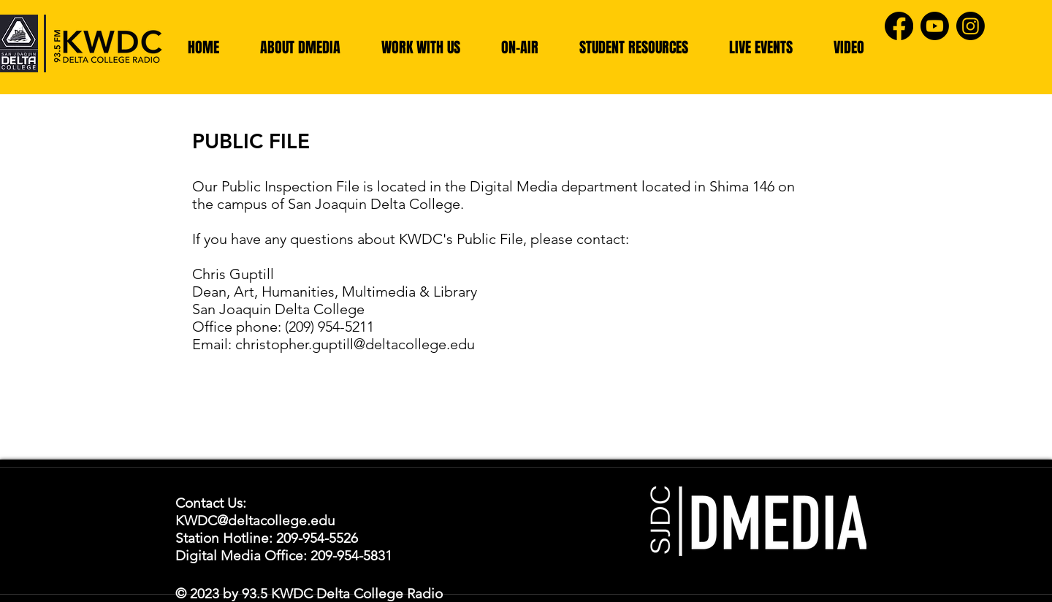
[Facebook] (899, 26)
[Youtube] (934, 26)
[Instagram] (970, 26)
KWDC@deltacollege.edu (255, 520)
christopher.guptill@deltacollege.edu (355, 344)
